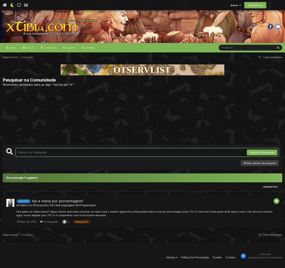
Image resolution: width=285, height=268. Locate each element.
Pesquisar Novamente (262, 152)
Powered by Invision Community (265, 257)
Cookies (230, 257)
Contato (217, 257)
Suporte (70, 47)
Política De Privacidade (195, 257)
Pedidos (89, 47)
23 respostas (49, 221)
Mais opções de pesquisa (260, 163)
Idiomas (172, 257)
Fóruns (30, 47)
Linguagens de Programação (78, 205)
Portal (12, 47)
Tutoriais (50, 47)
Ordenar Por (270, 187)
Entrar (236, 5)
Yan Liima (54, 205)
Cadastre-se (255, 5)
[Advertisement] (142, 115)
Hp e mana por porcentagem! (57, 201)
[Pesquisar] (233, 48)
